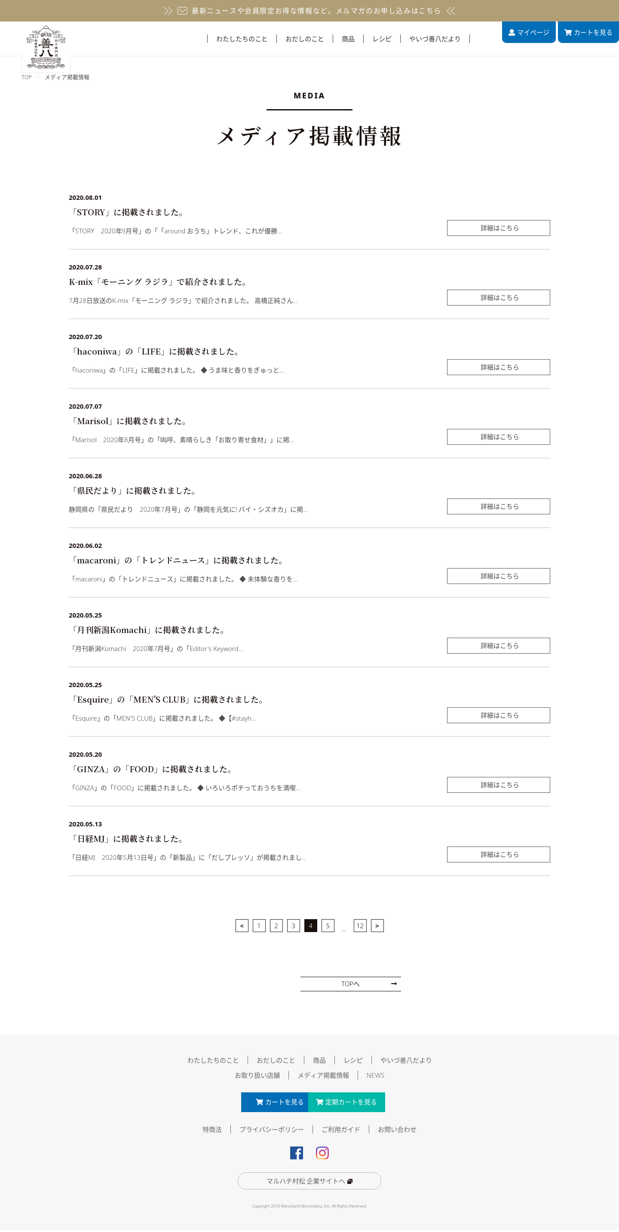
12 (360, 925)
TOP (26, 77)
